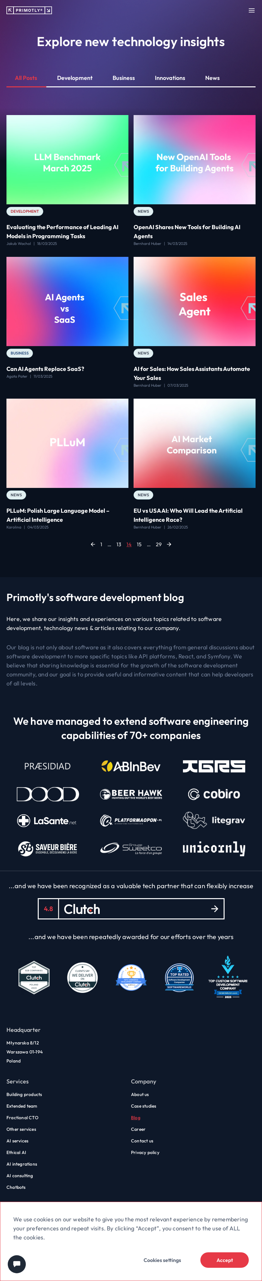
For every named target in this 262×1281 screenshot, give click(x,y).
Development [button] (75, 78)
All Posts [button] (26, 78)
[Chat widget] (17, 1264)
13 (118, 544)
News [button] (212, 78)
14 (129, 544)
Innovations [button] (170, 78)
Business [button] (124, 78)
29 (159, 544)
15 (139, 544)
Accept (225, 1260)
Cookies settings (162, 1260)
